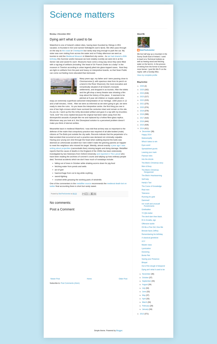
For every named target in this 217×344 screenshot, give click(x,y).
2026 (142, 86)
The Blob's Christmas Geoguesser (150, 171)
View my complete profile (147, 75)
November (146, 274)
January (145, 309)
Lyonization (146, 248)
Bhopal (144, 262)
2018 (142, 114)
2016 (142, 121)
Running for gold (148, 197)
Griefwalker (146, 209)
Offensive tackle (148, 224)
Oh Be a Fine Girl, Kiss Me (152, 227)
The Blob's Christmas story (152, 163)
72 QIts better (147, 213)
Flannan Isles (147, 156)
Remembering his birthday (152, 234)
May (144, 295)
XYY (143, 241)
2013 (142, 314)
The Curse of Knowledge (152, 186)
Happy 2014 (146, 135)
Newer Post (55, 279)
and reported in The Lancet (108, 154)
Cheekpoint (78, 51)
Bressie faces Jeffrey (150, 231)
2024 (142, 93)
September (146, 281)
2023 (142, 97)
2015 (142, 125)
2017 (142, 118)
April (144, 299)
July (144, 288)
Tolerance (145, 193)
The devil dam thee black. (152, 217)
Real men (145, 190)
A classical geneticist (150, 238)
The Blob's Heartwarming (152, 175)
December (146, 131)
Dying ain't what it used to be (153, 270)
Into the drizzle (147, 159)
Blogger (119, 331)
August (145, 284)
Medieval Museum (74, 56)
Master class (147, 245)
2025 (142, 90)
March (145, 302)
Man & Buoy (146, 166)
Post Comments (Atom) (70, 283)
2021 (142, 104)
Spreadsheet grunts (149, 149)
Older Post (123, 279)
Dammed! (145, 200)
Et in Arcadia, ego (149, 220)
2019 (142, 111)
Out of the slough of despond (153, 266)
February (146, 306)
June (144, 292)
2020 (142, 107)
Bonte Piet (146, 255)
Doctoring (145, 252)
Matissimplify (147, 138)
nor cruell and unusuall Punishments (151, 205)
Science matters (82, 15)
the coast (66, 51)
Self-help (145, 179)
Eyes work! (146, 145)
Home (89, 279)
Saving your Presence (150, 259)
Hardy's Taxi (146, 183)
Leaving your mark (149, 152)
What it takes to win (149, 142)
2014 (142, 128)
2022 (142, 100)
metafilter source (83, 183)
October (145, 278)
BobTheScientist (147, 50)
